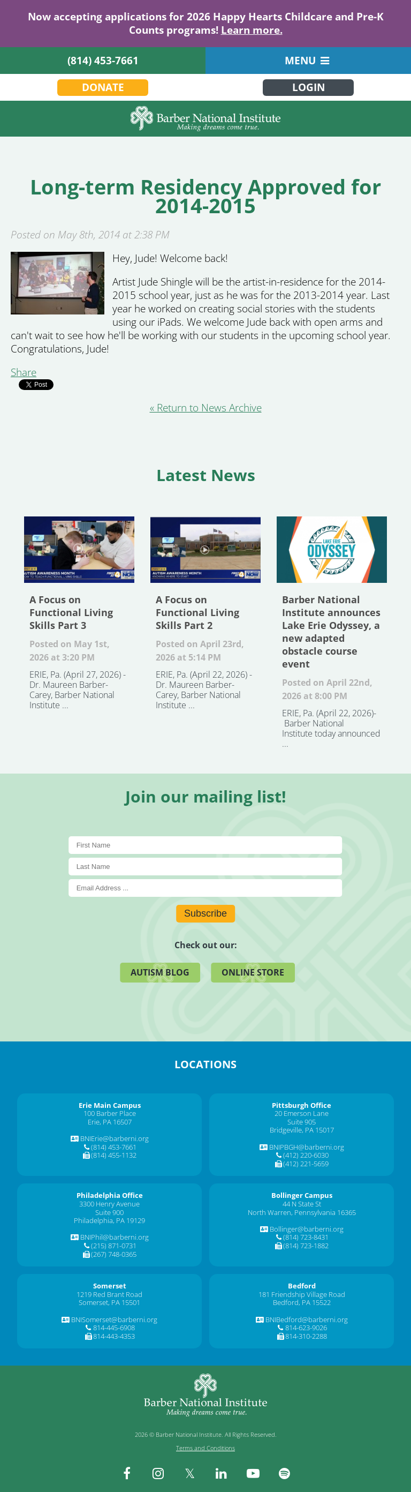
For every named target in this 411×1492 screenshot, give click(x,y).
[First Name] (205, 845)
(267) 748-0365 (113, 1254)
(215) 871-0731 (113, 1245)
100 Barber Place (109, 1113)
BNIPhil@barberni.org (114, 1237)
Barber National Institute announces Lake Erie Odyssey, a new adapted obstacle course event (332, 549)
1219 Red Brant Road (109, 1294)
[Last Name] (205, 866)
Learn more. (252, 30)
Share (23, 372)
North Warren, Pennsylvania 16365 (302, 1212)
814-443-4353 (114, 1336)
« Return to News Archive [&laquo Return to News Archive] (206, 408)
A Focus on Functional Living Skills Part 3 (79, 549)
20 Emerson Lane (302, 1113)
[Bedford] (302, 1286)
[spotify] (284, 1473)
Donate (103, 87)
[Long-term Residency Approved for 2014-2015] (57, 311)
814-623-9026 (306, 1327)
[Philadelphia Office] (110, 1195)
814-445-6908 (114, 1327)
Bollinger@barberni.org (307, 1229)
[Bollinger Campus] (301, 1195)
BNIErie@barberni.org (114, 1138)
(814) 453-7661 (103, 61)
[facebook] (127, 1473)
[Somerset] (109, 1286)
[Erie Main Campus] (110, 1105)
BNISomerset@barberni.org (114, 1319)
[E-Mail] (205, 888)
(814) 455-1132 (113, 1155)
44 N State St (302, 1204)
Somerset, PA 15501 (109, 1302)
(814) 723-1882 (306, 1245)
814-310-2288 (306, 1336)
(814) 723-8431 (306, 1237)
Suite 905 (301, 1122)
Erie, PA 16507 (110, 1122)
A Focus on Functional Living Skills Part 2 (205, 549)
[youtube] (253, 1473)
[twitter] (190, 1473)
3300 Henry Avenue (109, 1204)
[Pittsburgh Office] (301, 1105)
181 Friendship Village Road (301, 1294)
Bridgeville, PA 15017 (302, 1130)
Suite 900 (109, 1212)
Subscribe (205, 913)
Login (308, 87)
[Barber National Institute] (205, 118)
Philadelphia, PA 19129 (109, 1220)
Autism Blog (160, 972)
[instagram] (158, 1473)
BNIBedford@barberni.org (306, 1319)
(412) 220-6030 (306, 1155)
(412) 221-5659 (306, 1163)
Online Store (253, 972)
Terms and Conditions (205, 1448)
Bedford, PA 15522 (302, 1302)
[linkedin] (221, 1473)
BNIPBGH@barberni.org (306, 1147)
